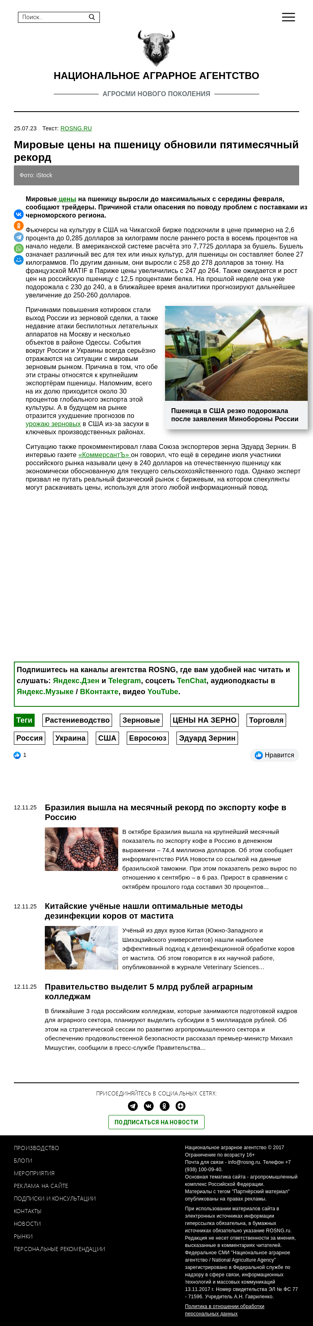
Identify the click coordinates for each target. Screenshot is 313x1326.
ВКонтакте (99, 692)
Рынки (23, 1236)
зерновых (65, 423)
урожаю (37, 423)
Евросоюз (148, 738)
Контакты (28, 1211)
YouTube (163, 692)
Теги (24, 720)
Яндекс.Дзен (76, 681)
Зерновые (141, 720)
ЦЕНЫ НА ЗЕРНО (205, 720)
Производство (36, 1148)
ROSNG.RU (76, 128)
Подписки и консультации (55, 1198)
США (107, 738)
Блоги (23, 1160)
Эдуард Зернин (207, 738)
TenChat (192, 681)
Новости (27, 1223)
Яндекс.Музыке (45, 692)
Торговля (266, 720)
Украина (70, 738)
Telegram (124, 681)
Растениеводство (77, 720)
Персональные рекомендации (59, 1249)
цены (67, 199)
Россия (29, 738)
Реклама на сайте (41, 1186)
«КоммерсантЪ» (104, 454)
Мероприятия (34, 1173)
